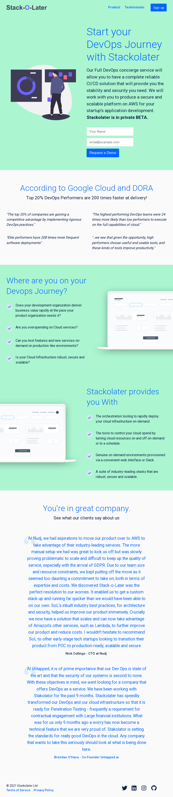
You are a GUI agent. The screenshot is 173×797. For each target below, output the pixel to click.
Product (114, 7)
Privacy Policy (44, 790)
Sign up (158, 7)
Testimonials (134, 7)
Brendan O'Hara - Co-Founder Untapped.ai (86, 757)
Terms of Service (18, 790)
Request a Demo (102, 153)
